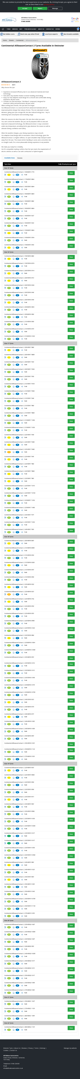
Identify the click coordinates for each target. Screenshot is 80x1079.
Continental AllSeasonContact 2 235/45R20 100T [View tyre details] (19, 924)
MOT (21, 29)
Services (15, 29)
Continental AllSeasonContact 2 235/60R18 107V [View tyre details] (19, 685)
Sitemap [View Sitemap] (42, 1048)
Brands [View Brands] (11, 40)
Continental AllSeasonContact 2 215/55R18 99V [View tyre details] (19, 577)
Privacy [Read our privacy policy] (30, 1048)
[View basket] (78, 29)
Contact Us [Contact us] (50, 29)
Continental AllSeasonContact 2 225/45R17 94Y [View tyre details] (19, 456)
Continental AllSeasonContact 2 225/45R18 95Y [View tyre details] (19, 613)
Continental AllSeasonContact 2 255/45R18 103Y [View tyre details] (19, 743)
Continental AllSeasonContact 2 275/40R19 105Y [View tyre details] (19, 913)
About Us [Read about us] (17, 1048)
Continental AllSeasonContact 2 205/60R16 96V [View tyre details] (19, 314)
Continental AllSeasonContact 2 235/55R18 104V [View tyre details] (19, 677)
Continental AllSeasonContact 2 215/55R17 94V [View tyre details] (19, 398)
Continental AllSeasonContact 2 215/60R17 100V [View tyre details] (19, 420)
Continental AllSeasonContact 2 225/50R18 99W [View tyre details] (19, 621)
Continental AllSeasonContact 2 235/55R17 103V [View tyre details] (19, 522)
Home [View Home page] (5, 40)
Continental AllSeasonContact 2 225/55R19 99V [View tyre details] (19, 782)
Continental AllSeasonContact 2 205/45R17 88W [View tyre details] (19, 354)
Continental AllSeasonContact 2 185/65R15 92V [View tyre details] (19, 223)
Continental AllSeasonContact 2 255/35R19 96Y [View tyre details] (19, 877)
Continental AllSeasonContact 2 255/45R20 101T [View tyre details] (19, 975)
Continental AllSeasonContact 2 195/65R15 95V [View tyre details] (19, 245)
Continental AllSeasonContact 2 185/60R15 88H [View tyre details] (19, 194)
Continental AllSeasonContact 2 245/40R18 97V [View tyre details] (19, 707)
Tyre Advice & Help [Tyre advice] (30, 29)
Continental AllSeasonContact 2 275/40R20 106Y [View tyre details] (19, 990)
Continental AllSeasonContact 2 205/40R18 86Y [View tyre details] (19, 540)
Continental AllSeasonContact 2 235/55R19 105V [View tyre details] (19, 848)
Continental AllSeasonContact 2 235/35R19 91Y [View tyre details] (19, 797)
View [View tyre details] (71, 173)
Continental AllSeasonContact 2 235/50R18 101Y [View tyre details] (19, 670)
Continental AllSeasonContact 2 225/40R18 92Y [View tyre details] (19, 591)
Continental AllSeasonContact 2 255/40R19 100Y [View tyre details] (19, 884)
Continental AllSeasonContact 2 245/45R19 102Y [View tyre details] (19, 869)
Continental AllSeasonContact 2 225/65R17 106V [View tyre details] (19, 507)
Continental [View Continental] (19, 40)
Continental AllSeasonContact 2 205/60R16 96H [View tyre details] (19, 307)
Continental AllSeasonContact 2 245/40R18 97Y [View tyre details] (19, 714)
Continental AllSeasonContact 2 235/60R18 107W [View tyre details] (19, 692)
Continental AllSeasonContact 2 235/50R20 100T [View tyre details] (19, 939)
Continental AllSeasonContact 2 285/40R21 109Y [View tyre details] (19, 1016)
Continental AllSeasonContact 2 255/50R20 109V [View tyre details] (19, 983)
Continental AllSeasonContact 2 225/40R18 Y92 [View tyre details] (19, 599)
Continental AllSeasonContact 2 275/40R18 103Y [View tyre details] (19, 756)
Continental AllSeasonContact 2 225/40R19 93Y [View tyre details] (19, 767)
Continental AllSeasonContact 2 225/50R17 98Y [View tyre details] (19, 478)
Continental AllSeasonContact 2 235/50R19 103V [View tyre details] (19, 818)
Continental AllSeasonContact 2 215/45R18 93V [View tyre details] (19, 555)
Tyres (8, 29)
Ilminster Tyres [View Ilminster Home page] (8, 1048)
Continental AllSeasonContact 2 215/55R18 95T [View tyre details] (19, 570)
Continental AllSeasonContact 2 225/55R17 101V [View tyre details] (19, 486)
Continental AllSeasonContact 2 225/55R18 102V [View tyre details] (19, 628)
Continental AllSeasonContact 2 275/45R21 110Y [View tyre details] (19, 1008)
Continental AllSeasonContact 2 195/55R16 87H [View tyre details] (19, 263)
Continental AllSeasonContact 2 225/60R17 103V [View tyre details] (19, 500)
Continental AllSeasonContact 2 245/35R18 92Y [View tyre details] (19, 699)
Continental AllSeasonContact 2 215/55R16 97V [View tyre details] (19, 329)
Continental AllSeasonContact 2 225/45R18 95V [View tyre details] (19, 606)
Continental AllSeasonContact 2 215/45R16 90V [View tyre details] (19, 321)
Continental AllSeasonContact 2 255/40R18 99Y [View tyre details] (19, 736)
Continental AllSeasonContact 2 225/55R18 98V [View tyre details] (19, 635)
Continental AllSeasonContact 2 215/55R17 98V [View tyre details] (19, 405)
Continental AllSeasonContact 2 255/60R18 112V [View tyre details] (19, 749)
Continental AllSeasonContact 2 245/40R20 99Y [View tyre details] (19, 946)
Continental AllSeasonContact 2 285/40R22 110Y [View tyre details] (19, 1027)
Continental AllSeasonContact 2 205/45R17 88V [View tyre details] (19, 347)
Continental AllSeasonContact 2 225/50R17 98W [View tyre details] (19, 471)
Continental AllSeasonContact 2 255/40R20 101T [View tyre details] (19, 961)
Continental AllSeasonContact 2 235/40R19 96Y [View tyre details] (19, 804)
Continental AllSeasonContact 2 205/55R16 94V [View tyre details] (19, 292)
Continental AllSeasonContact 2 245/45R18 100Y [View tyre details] (19, 721)
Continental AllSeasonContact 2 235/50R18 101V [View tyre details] (19, 663)
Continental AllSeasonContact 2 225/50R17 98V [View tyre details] (19, 464)
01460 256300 (25, 21)
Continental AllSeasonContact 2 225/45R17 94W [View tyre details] (19, 442)
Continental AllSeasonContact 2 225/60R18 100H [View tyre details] (19, 642)
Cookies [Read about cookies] (5, 1050)
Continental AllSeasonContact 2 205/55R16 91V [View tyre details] (19, 278)
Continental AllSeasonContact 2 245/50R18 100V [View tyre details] (19, 728)
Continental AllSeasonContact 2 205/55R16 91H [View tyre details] (19, 270)
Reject (40, 8)
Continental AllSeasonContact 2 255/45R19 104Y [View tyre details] (19, 891)
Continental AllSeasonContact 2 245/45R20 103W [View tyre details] (19, 953)
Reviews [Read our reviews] (24, 1048)
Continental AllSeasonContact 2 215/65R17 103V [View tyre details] (19, 427)
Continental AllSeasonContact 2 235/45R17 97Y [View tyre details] (19, 515)
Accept (24, 8)
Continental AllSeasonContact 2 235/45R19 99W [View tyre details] (19, 811)
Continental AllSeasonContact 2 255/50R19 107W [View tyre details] (19, 899)
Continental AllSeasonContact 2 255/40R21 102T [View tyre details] (19, 1001)
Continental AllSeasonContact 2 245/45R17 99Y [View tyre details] (19, 529)
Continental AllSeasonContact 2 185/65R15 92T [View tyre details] (19, 216)
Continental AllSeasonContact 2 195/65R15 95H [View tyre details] (19, 237)
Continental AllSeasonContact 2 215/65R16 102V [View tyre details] (19, 336)
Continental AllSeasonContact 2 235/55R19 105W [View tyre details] (19, 855)
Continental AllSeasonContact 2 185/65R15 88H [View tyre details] (19, 208)
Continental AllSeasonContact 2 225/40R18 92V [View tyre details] (19, 584)
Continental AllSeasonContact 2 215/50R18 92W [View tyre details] (19, 562)
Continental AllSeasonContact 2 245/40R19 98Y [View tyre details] (19, 862)
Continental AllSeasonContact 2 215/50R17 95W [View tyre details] (19, 391)
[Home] (3, 29)
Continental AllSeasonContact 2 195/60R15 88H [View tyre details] (19, 230)
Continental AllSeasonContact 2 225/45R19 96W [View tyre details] (19, 775)
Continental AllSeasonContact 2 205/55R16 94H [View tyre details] (19, 285)
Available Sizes (9, 158)
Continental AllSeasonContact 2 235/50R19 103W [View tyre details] (19, 826)
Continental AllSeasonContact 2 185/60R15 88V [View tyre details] (19, 201)
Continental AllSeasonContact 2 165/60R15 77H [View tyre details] (19, 172)
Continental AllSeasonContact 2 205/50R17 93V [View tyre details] (19, 362)
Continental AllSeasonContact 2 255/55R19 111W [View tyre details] (19, 906)
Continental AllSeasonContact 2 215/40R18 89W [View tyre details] (19, 548)
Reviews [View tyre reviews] (19, 158)
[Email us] (13, 1068)
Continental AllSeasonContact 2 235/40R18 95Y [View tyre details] (19, 657)
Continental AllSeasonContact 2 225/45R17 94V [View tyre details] (19, 435)
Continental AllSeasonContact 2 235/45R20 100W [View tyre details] (19, 932)
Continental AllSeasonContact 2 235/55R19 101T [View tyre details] (19, 833)
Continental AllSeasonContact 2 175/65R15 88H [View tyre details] (19, 179)
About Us (41, 29)
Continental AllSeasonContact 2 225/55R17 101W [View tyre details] (19, 493)
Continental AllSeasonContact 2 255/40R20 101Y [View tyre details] (19, 968)
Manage (55, 8)
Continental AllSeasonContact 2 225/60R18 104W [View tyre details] (19, 650)
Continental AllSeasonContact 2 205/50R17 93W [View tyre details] (19, 369)
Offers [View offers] (57, 29)
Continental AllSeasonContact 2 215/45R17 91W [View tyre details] (19, 384)
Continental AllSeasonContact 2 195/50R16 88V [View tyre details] (19, 256)
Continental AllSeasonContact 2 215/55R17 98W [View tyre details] (19, 413)
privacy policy (49, 4)
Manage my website (70, 1048)
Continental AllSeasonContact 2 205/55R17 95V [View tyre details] (19, 376)
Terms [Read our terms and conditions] (36, 1048)
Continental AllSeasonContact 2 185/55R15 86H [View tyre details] (19, 186)
